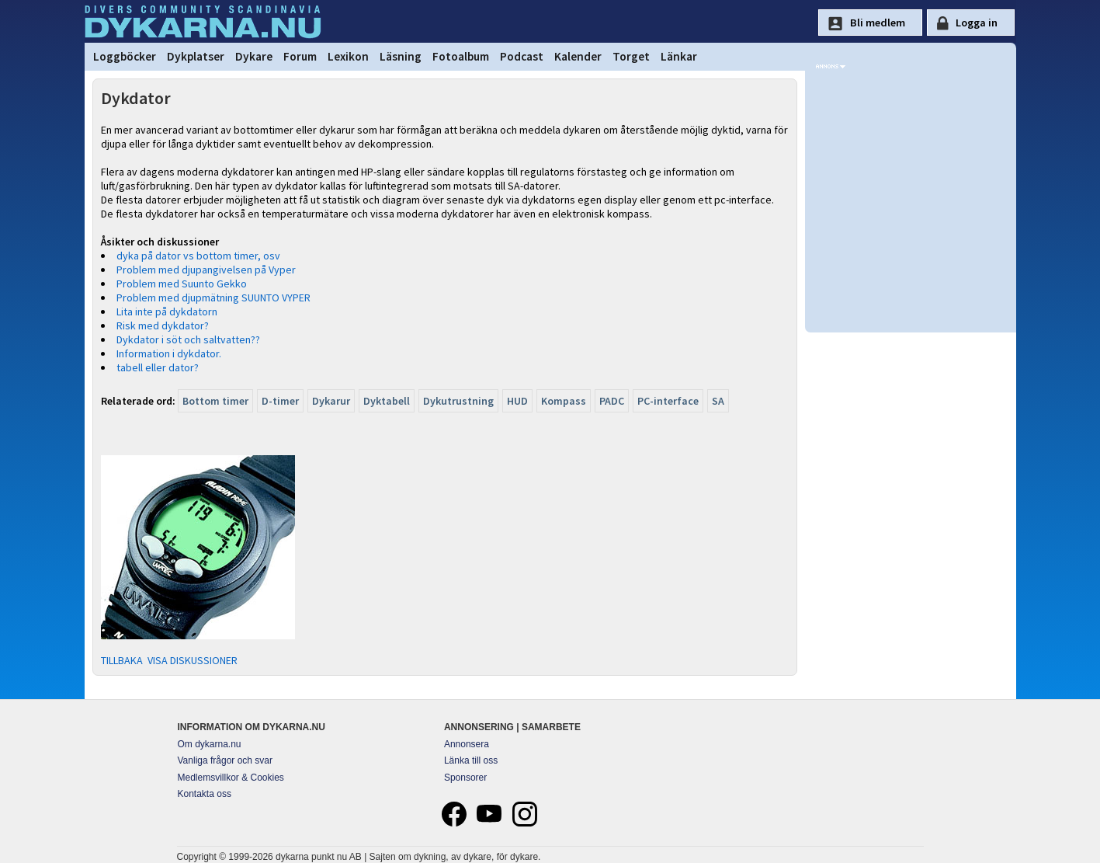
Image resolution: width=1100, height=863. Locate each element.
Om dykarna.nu (209, 744)
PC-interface (668, 401)
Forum (300, 56)
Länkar (679, 56)
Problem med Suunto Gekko (181, 284)
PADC (611, 401)
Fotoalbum (460, 56)
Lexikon (348, 56)
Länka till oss (471, 760)
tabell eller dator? (157, 367)
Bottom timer (215, 401)
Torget (631, 56)
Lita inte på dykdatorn (166, 311)
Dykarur (331, 401)
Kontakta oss (204, 793)
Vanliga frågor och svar (225, 760)
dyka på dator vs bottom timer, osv (198, 256)
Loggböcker (124, 56)
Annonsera (466, 744)
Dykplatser (195, 56)
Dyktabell (386, 401)
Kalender (578, 56)
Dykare (253, 56)
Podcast (521, 56)
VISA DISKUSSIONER (192, 660)
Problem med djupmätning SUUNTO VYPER (213, 297)
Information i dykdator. (168, 353)
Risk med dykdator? (162, 325)
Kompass (563, 401)
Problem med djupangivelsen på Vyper (206, 270)
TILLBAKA (122, 660)
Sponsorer (465, 777)
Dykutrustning (458, 401)
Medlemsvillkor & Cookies (231, 777)
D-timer (280, 401)
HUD (517, 401)
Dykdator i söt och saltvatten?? (188, 339)
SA (718, 401)
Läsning (401, 56)
